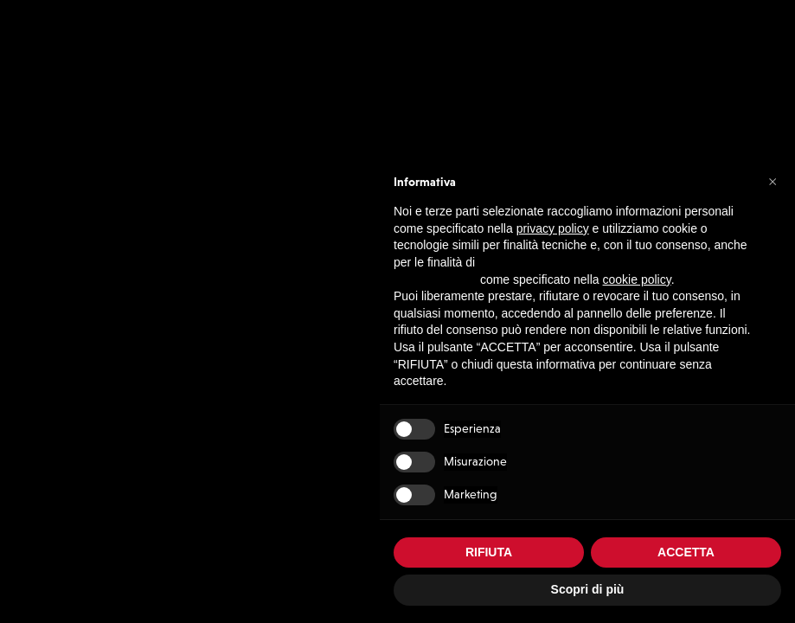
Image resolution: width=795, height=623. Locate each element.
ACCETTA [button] (686, 552)
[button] (772, 181)
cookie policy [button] (637, 279)
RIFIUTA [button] (488, 552)
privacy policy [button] (552, 228)
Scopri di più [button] (588, 589)
